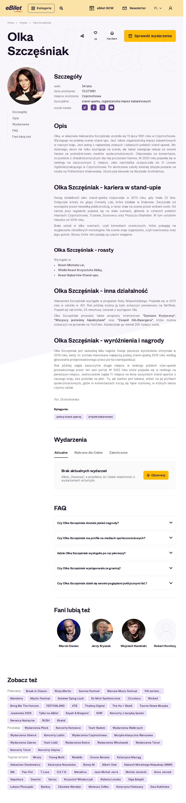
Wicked (153, 699)
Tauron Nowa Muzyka (154, 707)
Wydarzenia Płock (36, 729)
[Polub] (95, 37)
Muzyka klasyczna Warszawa (133, 736)
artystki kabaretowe (100, 418)
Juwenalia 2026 (20, 714)
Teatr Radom (96, 729)
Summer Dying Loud (71, 699)
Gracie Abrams (99, 758)
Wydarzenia (20, 126)
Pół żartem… (153, 692)
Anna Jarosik (162, 773)
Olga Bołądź (136, 780)
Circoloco (134, 699)
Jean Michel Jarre (106, 773)
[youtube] (111, 109)
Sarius (52, 780)
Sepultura (16, 780)
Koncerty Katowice (68, 729)
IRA (12, 773)
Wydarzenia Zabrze (23, 744)
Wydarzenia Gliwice (23, 736)
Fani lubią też (21, 138)
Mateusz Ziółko (99, 788)
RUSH (46, 721)
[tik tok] (85, 109)
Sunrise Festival (89, 692)
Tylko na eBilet (48, 714)
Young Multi (57, 758)
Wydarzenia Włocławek (112, 744)
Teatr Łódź (51, 744)
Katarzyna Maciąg (129, 758)
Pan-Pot (27, 773)
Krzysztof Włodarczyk (78, 780)
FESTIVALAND (55, 707)
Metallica (80, 773)
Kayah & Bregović (77, 714)
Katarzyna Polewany (129, 788)
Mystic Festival (40, 699)
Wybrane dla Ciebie (88, 454)
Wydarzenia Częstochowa (89, 736)
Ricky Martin (63, 692)
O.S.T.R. (62, 773)
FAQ (15, 132)
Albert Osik (109, 766)
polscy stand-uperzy (69, 418)
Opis (15, 119)
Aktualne (61, 454)
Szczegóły (19, 113)
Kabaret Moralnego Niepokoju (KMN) (148, 766)
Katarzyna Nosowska (62, 766)
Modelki (77, 758)
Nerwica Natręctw (22, 721)
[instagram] (102, 109)
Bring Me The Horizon (24, 707)
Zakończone (118, 454)
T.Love (44, 773)
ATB (74, 707)
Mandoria (16, 699)
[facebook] (94, 109)
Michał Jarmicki (136, 773)
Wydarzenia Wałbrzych (128, 729)
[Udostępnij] (82, 37)
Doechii (36, 780)
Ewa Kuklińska (160, 788)
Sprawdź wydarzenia (150, 37)
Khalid (61, 721)
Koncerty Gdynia (49, 751)
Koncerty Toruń (20, 751)
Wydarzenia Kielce (77, 744)
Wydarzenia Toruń (148, 744)
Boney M (89, 766)
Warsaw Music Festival (122, 692)
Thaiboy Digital (95, 707)
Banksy (45, 788)
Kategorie (43, 9)
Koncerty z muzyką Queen (127, 714)
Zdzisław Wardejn (69, 788)
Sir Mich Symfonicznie (105, 699)
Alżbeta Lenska (110, 780)
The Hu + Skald (122, 707)
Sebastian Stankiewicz (25, 766)
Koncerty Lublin (54, 736)
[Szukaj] (63, 8)
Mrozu (37, 758)
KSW (99, 714)
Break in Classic (36, 692)
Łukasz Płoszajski (21, 788)
